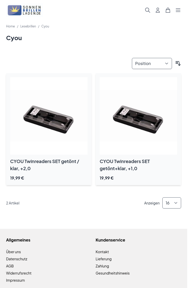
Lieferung (104, 259)
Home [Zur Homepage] (10, 26)
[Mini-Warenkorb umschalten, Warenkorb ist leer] (168, 10)
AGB (10, 266)
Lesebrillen (28, 26)
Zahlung (102, 266)
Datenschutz (16, 259)
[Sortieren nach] (152, 63)
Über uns (13, 251)
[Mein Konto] (158, 10)
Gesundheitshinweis (113, 273)
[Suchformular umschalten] (148, 10)
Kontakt (102, 251)
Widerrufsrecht (18, 273)
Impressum (15, 280)
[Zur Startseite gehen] (24, 10)
